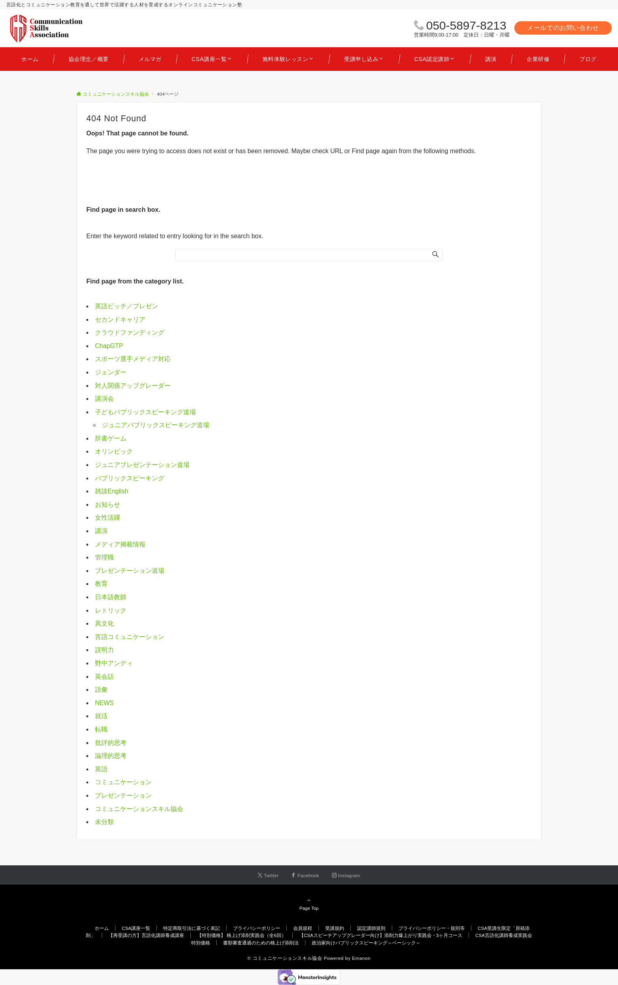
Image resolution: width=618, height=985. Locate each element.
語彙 (101, 689)
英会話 (104, 676)
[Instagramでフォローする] (346, 875)
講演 (101, 531)
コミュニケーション (123, 782)
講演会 (104, 398)
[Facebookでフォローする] (305, 875)
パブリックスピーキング (129, 478)
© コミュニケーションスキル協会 (285, 958)
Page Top (309, 904)
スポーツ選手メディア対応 (133, 358)
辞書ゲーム (111, 438)
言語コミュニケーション (129, 636)
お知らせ (107, 504)
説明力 (104, 649)
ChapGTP (109, 346)
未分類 (104, 821)
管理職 (104, 557)
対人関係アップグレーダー (133, 385)
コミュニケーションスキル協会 (139, 808)
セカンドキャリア (120, 319)
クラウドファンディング (129, 332)
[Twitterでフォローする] (268, 875)
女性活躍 (107, 517)
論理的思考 (111, 755)
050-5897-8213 (466, 25)
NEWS (104, 703)
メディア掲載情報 (120, 544)
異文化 (104, 623)
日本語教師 (111, 597)
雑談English (111, 491)
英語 (101, 769)
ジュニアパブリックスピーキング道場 (155, 425)
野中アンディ (114, 663)
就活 (101, 716)
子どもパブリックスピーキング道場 (145, 412)
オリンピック (114, 451)
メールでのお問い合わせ (563, 27)
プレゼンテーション (123, 795)
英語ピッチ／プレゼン (126, 306)
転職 (101, 729)
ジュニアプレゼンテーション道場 (142, 464)
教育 (101, 583)
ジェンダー (111, 372)
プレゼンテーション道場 (129, 570)
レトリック (111, 610)
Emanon (361, 958)
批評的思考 (111, 742)
